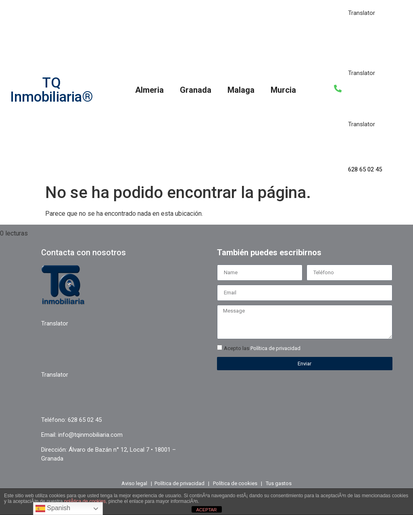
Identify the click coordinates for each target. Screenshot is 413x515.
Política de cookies (235, 483)
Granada (195, 90)
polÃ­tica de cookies (85, 501)
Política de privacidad (275, 348)
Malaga (240, 90)
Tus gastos (279, 483)
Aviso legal (134, 483)
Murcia (283, 90)
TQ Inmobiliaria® (51, 90)
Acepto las (262, 348)
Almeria (149, 90)
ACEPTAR (206, 509)
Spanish (52, 508)
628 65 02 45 (365, 169)
